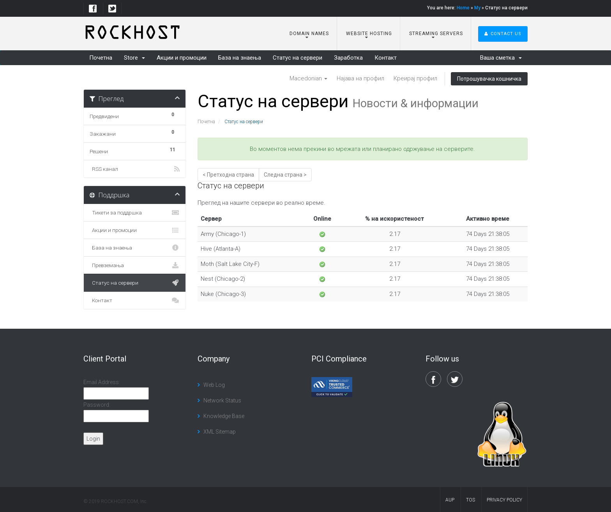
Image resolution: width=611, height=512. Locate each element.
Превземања (135, 265)
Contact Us (502, 33)
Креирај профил (415, 78)
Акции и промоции (182, 57)
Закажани (135, 132)
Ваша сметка (501, 57)
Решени (135, 150)
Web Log (214, 385)
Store (134, 57)
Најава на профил (360, 78)
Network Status (222, 400)
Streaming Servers (435, 33)
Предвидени (135, 115)
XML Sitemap (219, 432)
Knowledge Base (223, 416)
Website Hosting (368, 33)
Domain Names (308, 33)
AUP (449, 500)
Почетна (100, 57)
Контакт (385, 57)
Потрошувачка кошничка (489, 79)
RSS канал (135, 169)
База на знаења (239, 57)
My (477, 8)
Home (463, 8)
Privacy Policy (504, 500)
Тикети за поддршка (135, 212)
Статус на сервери (297, 57)
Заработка (348, 57)
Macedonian (308, 78)
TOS (470, 500)
